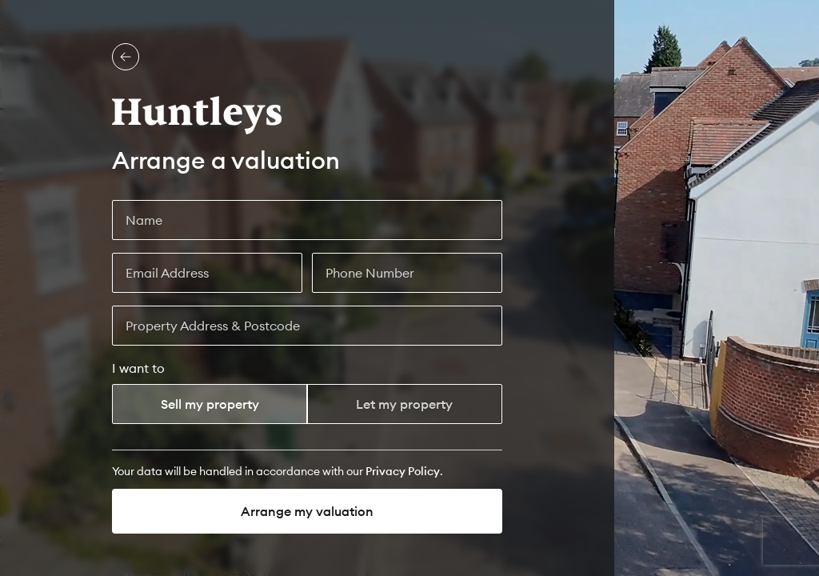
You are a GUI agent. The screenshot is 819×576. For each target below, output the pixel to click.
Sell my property (210, 404)
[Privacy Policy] (403, 471)
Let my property (404, 404)
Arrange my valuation (307, 511)
